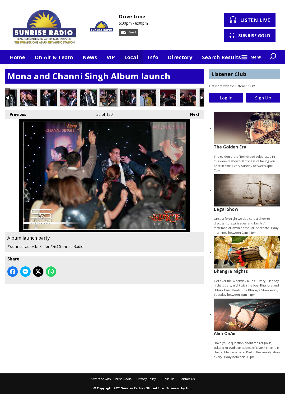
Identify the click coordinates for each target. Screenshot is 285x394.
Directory (180, 57)
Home (17, 57)
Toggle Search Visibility (273, 57)
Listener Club (228, 73)
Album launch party (28, 98)
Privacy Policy (146, 379)
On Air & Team (54, 57)
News (90, 57)
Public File (168, 379)
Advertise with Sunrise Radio (111, 379)
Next (192, 113)
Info (153, 57)
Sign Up (263, 98)
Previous (15, 113)
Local (131, 57)
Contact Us (187, 379)
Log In (226, 98)
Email (128, 32)
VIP (111, 57)
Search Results (221, 57)
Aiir (188, 388)
